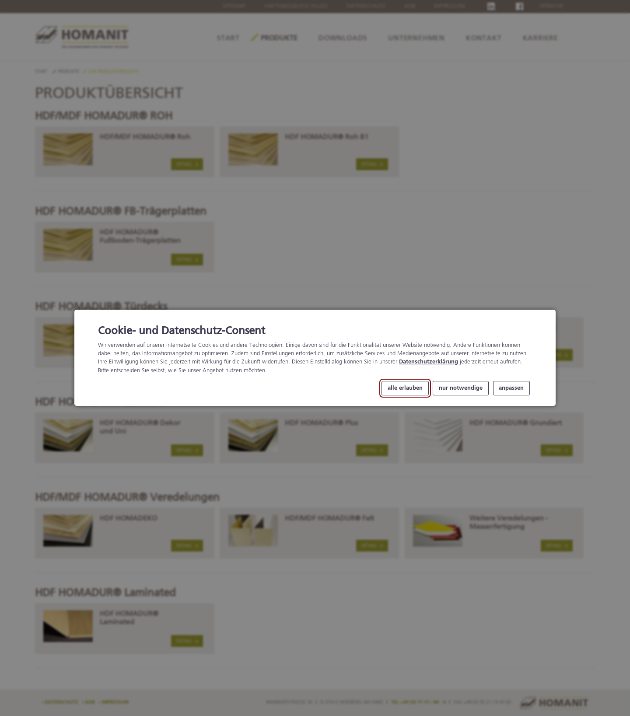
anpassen (511, 388)
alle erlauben (405, 388)
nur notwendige (461, 388)
